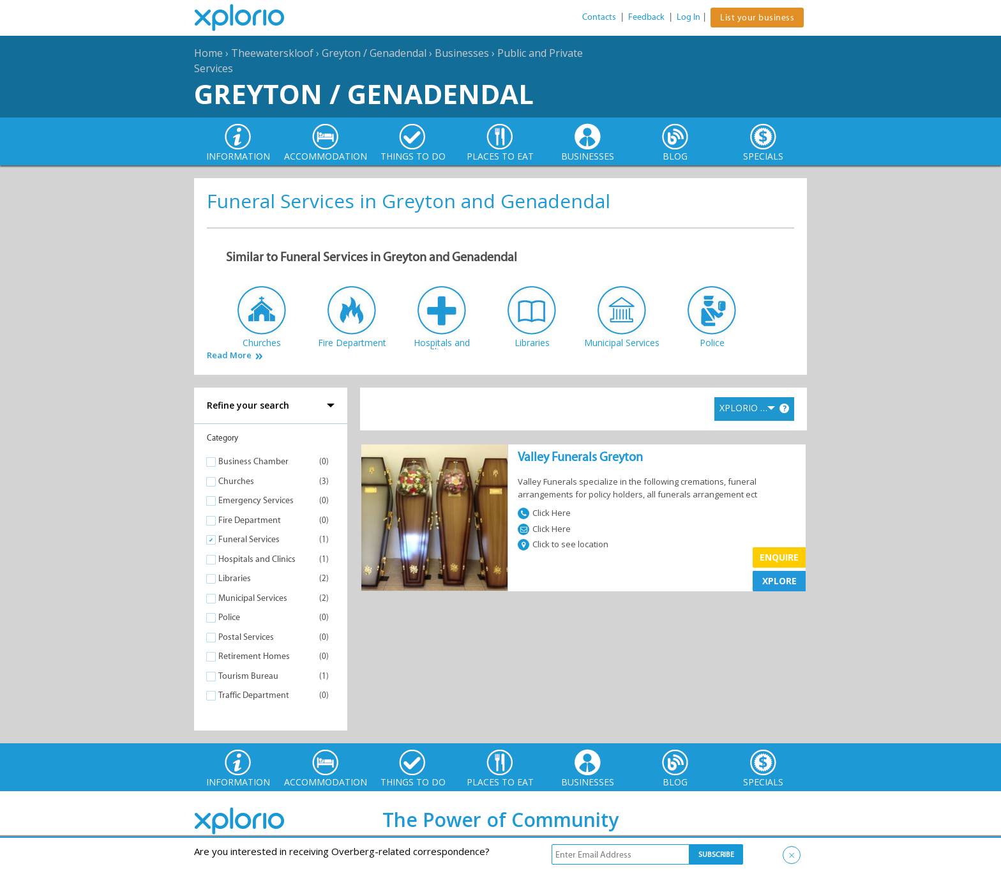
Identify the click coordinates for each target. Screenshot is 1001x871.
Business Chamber (253, 461)
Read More (229, 355)
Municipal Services (252, 598)
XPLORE (779, 581)
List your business (757, 17)
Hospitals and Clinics (257, 559)
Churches (236, 481)
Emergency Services (256, 500)
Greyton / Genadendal (374, 53)
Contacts (599, 16)
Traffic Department (253, 695)
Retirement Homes (254, 656)
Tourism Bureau (248, 675)
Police (229, 617)
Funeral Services (249, 539)
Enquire (779, 557)
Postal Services (246, 637)
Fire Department (249, 520)
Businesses (462, 53)
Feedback (646, 16)
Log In (688, 16)
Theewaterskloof (272, 53)
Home (208, 53)
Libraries (234, 578)
